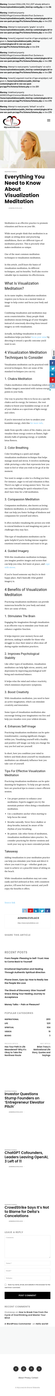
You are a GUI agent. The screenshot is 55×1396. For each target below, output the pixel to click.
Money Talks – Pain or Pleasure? (22, 1004)
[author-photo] (6, 1112)
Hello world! (42, 1323)
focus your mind (39, 337)
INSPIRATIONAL (11, 171)
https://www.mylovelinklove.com (28, 923)
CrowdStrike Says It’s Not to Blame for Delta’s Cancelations (27, 1211)
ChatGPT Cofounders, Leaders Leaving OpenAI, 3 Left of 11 (26, 1157)
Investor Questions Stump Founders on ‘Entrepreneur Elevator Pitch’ (24, 1100)
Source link (10, 902)
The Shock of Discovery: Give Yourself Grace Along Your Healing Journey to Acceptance (25, 994)
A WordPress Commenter (18, 1323)
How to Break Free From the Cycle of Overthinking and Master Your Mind (26, 1315)
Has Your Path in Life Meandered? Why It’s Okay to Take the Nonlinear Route (15, 1051)
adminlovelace (15, 208)
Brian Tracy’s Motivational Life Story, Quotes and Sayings (41, 1051)
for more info (36, 423)
